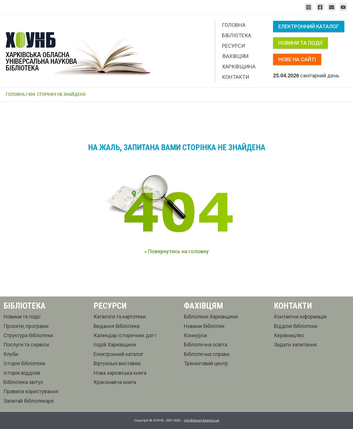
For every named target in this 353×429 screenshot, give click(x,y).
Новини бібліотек (204, 326)
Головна (233, 25)
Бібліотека (236, 35)
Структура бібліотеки (28, 335)
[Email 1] (332, 7)
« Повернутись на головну (176, 251)
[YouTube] (343, 7)
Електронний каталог (308, 26)
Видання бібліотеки (117, 326)
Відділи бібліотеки (295, 326)
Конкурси (195, 335)
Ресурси (233, 46)
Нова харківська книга (120, 373)
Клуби (10, 354)
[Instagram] (309, 7)
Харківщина (238, 67)
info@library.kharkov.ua (201, 420)
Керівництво (289, 335)
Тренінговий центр (206, 363)
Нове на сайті (297, 59)
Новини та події (300, 43)
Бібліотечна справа (206, 354)
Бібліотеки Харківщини (211, 317)
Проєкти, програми (25, 326)
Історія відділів (21, 373)
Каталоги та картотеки (120, 317)
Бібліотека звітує (23, 382)
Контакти (235, 77)
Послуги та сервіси (26, 345)
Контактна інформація (300, 317)
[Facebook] (320, 7)
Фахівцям (235, 56)
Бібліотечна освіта (205, 345)
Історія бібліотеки (24, 363)
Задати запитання (295, 345)
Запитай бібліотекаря (28, 401)
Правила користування (30, 391)
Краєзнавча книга (115, 382)
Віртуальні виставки (117, 363)
